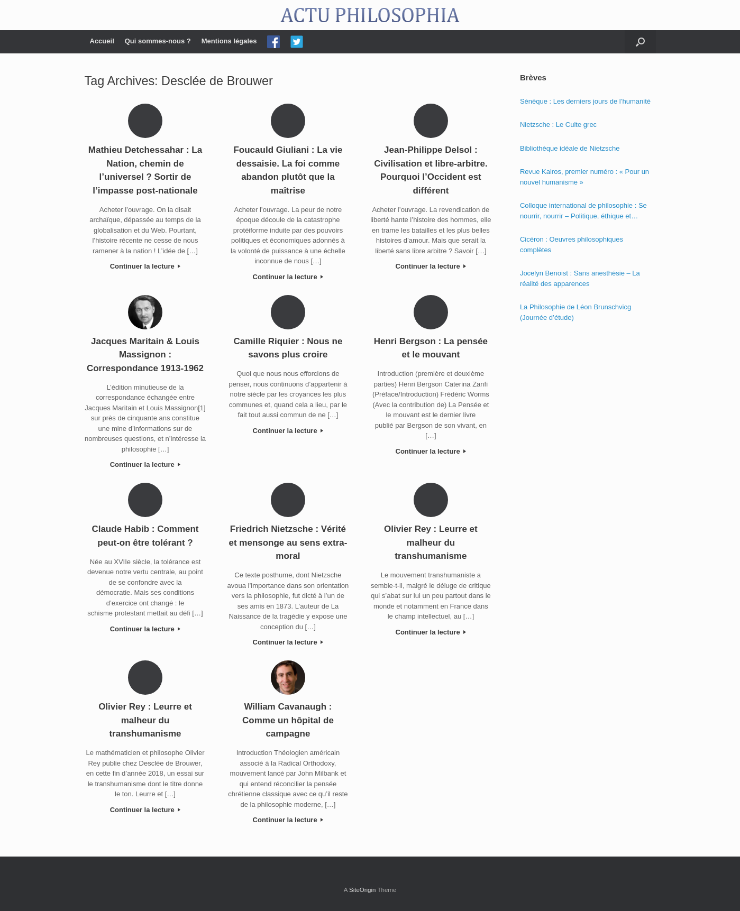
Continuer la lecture (145, 266)
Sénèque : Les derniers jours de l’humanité (585, 101)
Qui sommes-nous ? (158, 41)
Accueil (102, 41)
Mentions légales (229, 41)
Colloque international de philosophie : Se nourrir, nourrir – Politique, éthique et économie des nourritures (583, 211)
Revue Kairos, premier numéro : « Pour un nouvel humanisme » (584, 177)
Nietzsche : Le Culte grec (558, 124)
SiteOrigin (362, 890)
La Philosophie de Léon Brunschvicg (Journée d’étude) (575, 312)
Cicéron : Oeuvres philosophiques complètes (571, 244)
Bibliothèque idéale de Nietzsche (570, 148)
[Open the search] (640, 41)
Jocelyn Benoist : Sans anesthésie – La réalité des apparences (580, 278)
